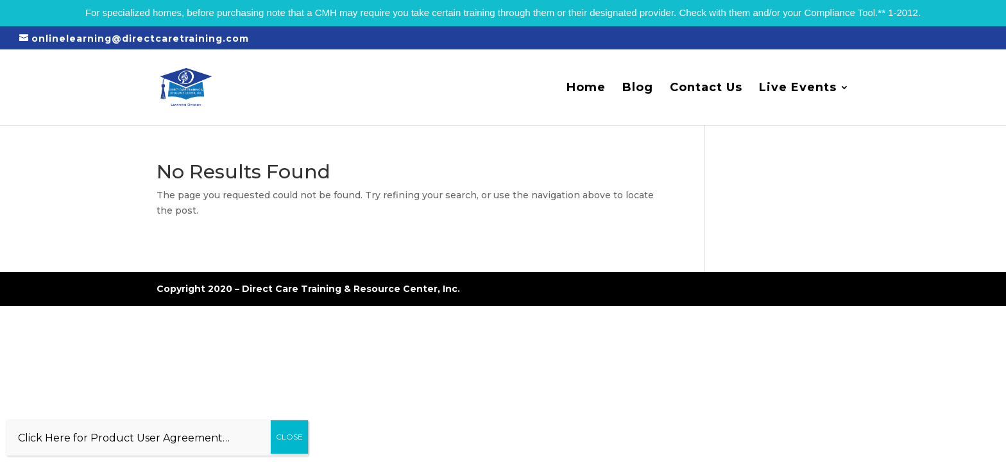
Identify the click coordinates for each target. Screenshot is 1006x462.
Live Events (798, 88)
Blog (637, 88)
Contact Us (706, 88)
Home (586, 88)
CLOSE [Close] (289, 436)
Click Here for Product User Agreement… (124, 438)
